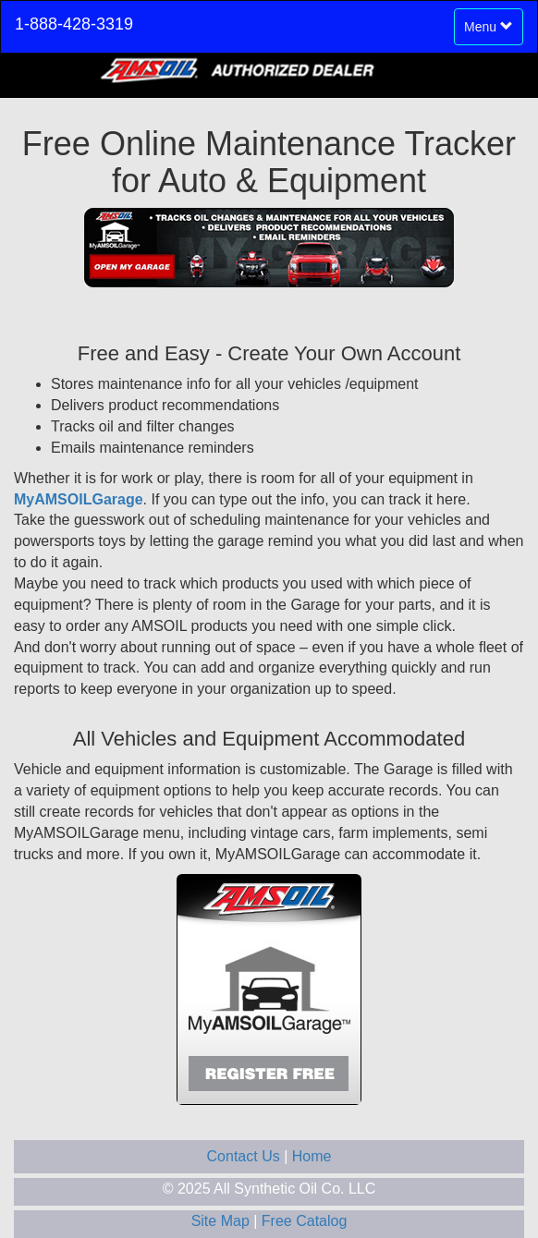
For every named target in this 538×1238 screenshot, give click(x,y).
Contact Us (246, 1156)
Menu (492, 31)
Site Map (222, 1221)
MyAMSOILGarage (78, 499)
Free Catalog (305, 1221)
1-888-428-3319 (74, 24)
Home (312, 1156)
